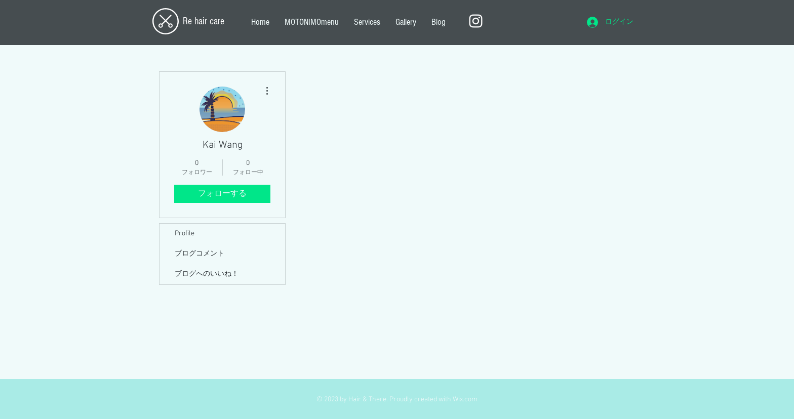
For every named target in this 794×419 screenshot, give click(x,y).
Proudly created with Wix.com (433, 399)
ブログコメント (199, 253)
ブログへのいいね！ (207, 274)
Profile (184, 233)
